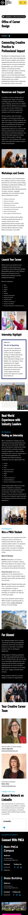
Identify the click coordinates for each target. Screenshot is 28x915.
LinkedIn (22, 806)
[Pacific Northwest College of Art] (6, 2)
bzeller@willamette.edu (9, 786)
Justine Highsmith (16, 603)
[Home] (3, 16)
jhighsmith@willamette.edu (10, 751)
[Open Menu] (25, 3)
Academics (8, 16)
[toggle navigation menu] (9, 36)
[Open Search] (21, 3)
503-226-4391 (7, 867)
